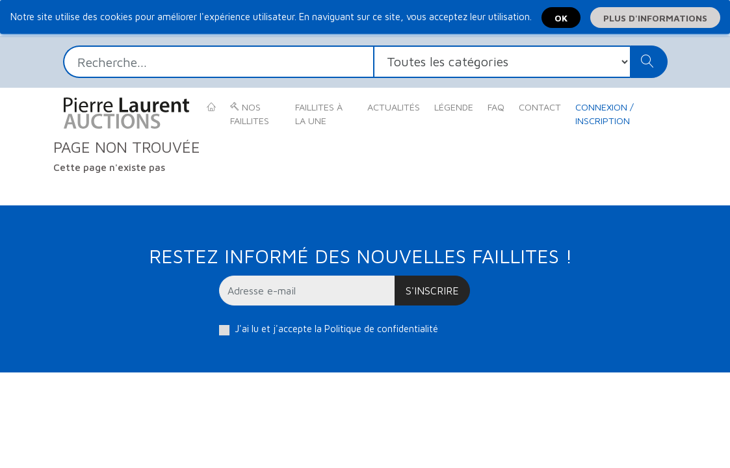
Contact (540, 106)
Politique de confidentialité (381, 328)
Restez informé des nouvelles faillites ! (360, 255)
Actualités (393, 106)
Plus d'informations (655, 17)
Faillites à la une (319, 114)
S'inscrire (432, 290)
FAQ (496, 106)
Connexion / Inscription (604, 114)
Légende (453, 106)
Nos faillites (249, 114)
